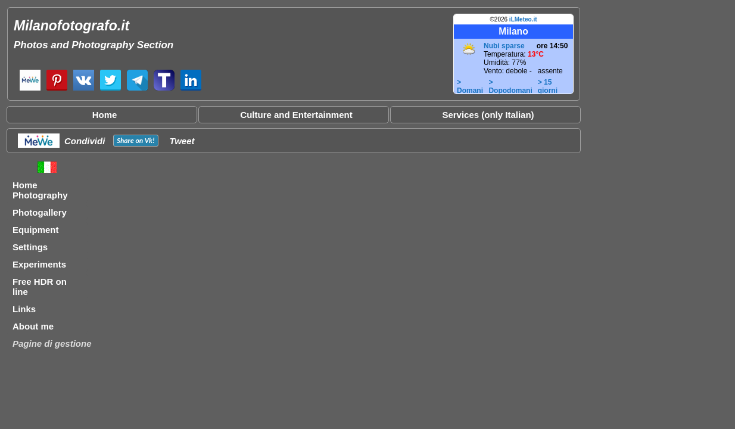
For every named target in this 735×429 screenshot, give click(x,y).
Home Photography (40, 190)
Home (104, 115)
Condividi (84, 141)
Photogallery (40, 212)
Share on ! (135, 140)
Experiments (39, 264)
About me (33, 326)
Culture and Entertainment (296, 115)
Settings (30, 247)
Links (24, 309)
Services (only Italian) (488, 115)
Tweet (182, 141)
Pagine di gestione (52, 343)
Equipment (36, 230)
